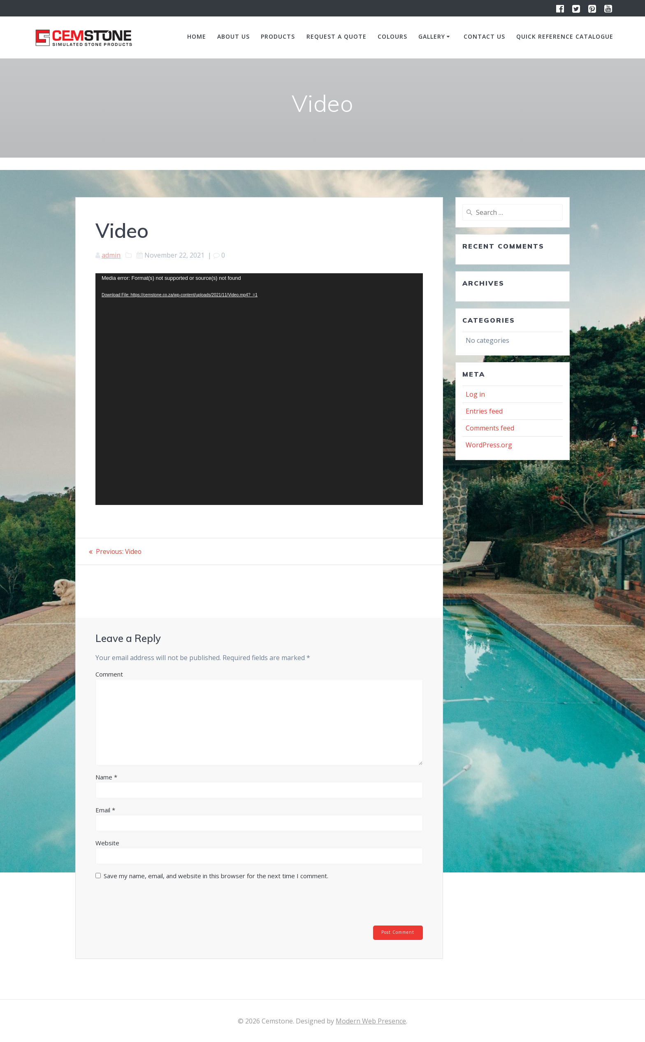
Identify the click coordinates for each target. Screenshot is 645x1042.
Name (106, 777)
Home (196, 36)
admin (111, 255)
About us (233, 36)
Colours (392, 36)
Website (107, 843)
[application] (259, 389)
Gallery (431, 36)
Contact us (484, 36)
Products (278, 36)
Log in (475, 394)
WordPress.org (489, 444)
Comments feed (490, 428)
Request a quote (336, 36)
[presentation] (151, 905)
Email (105, 810)
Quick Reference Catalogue (564, 36)
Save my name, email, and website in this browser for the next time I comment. (216, 876)
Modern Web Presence (371, 1021)
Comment (109, 674)
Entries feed (484, 411)
